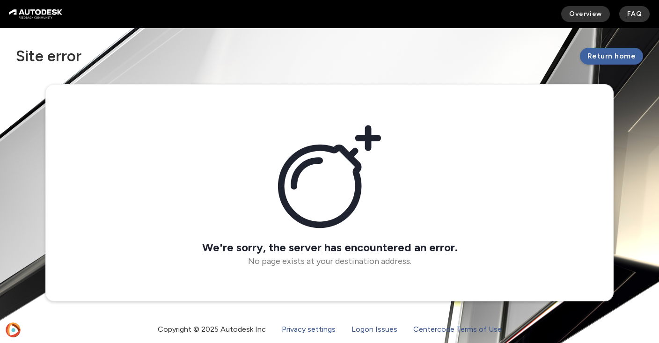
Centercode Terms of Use (457, 329)
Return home (611, 55)
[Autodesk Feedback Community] (35, 14)
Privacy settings (309, 329)
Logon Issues (374, 329)
